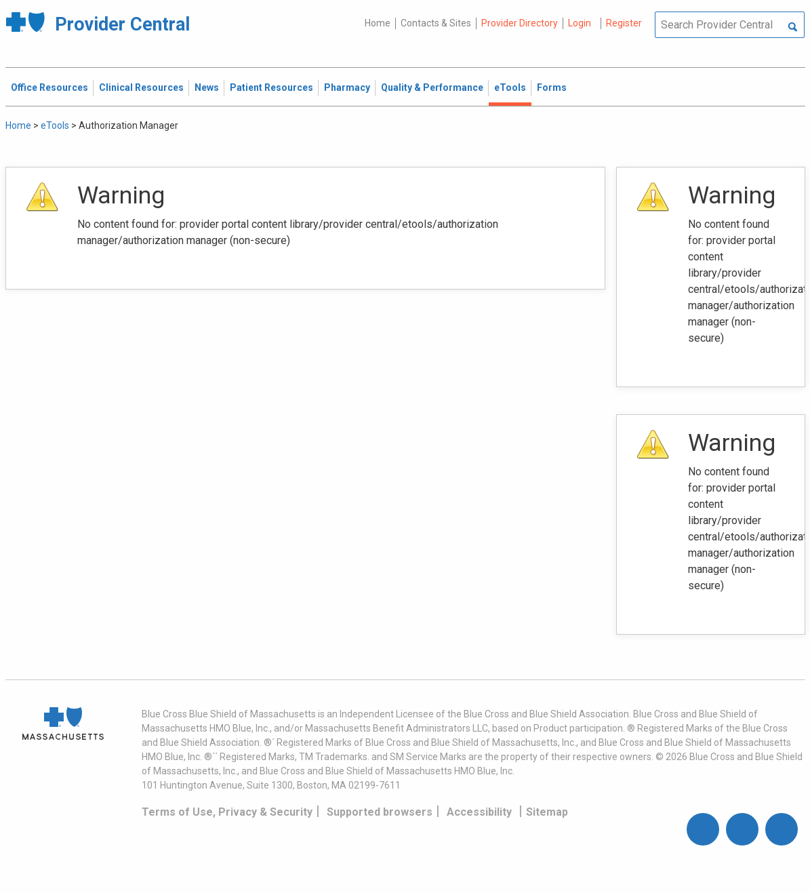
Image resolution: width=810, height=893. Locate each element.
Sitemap (547, 812)
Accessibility (479, 812)
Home (377, 23)
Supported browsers (379, 812)
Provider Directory (519, 23)
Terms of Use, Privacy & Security (227, 812)
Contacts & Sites (436, 23)
